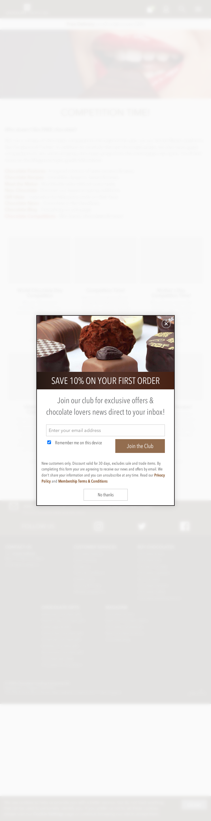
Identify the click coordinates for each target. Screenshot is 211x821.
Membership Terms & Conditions (83, 481)
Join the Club (140, 446)
